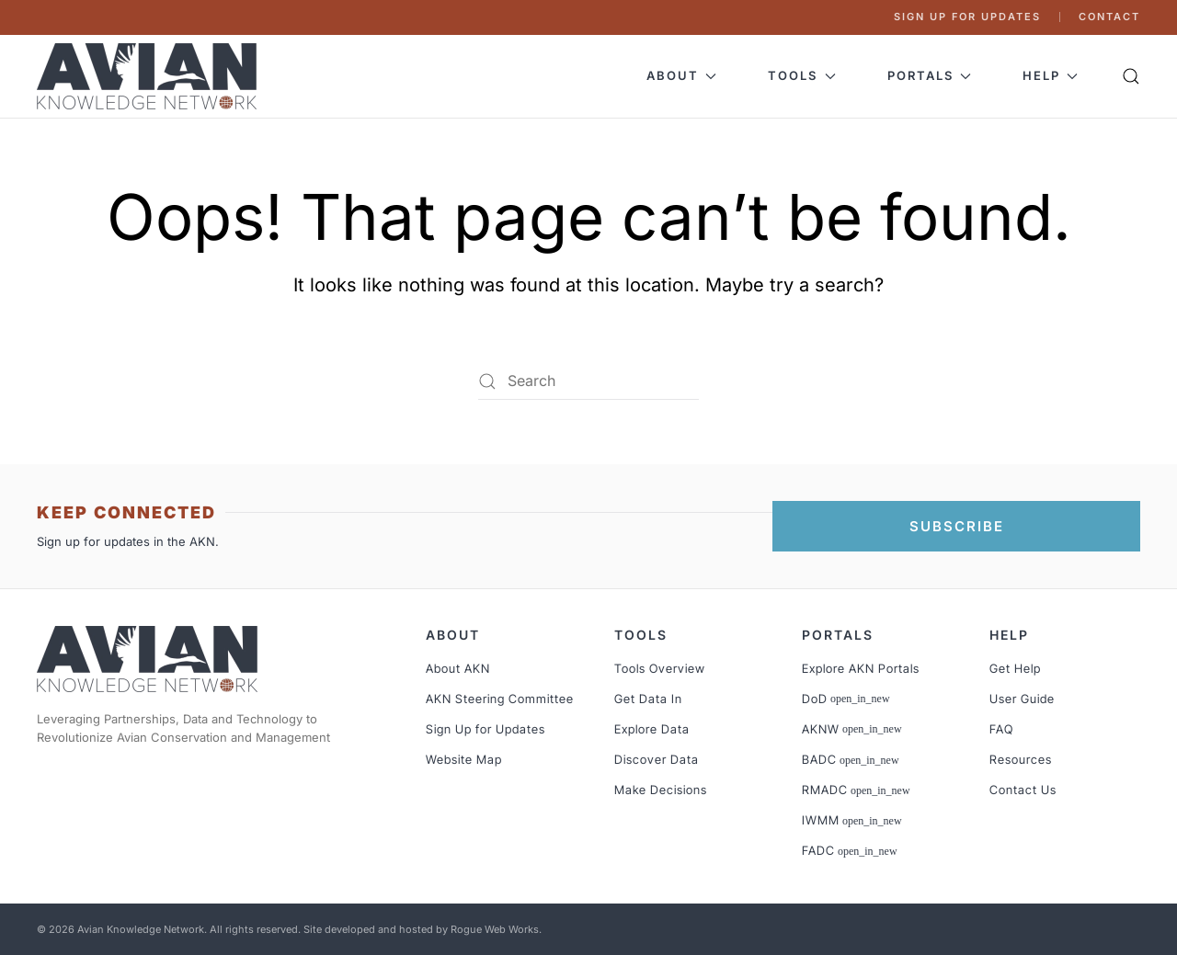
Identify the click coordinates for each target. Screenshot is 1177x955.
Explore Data (652, 729)
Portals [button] (929, 75)
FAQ (1001, 729)
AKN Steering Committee (500, 698)
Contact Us (1023, 789)
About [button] (681, 75)
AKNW (852, 729)
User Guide (1022, 698)
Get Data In (648, 698)
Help (1009, 634)
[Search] (588, 381)
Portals (838, 634)
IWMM (852, 820)
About (453, 634)
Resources (1020, 759)
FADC (849, 850)
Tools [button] (801, 75)
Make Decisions (660, 789)
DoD (846, 698)
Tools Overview (659, 668)
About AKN (458, 668)
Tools (641, 634)
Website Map (464, 759)
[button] (1131, 76)
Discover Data (656, 759)
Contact (1109, 16)
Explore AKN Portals (861, 668)
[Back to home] (149, 76)
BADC (850, 759)
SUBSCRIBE (956, 526)
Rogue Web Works (495, 929)
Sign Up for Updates (967, 16)
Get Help (1015, 668)
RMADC (856, 789)
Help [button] (1050, 75)
